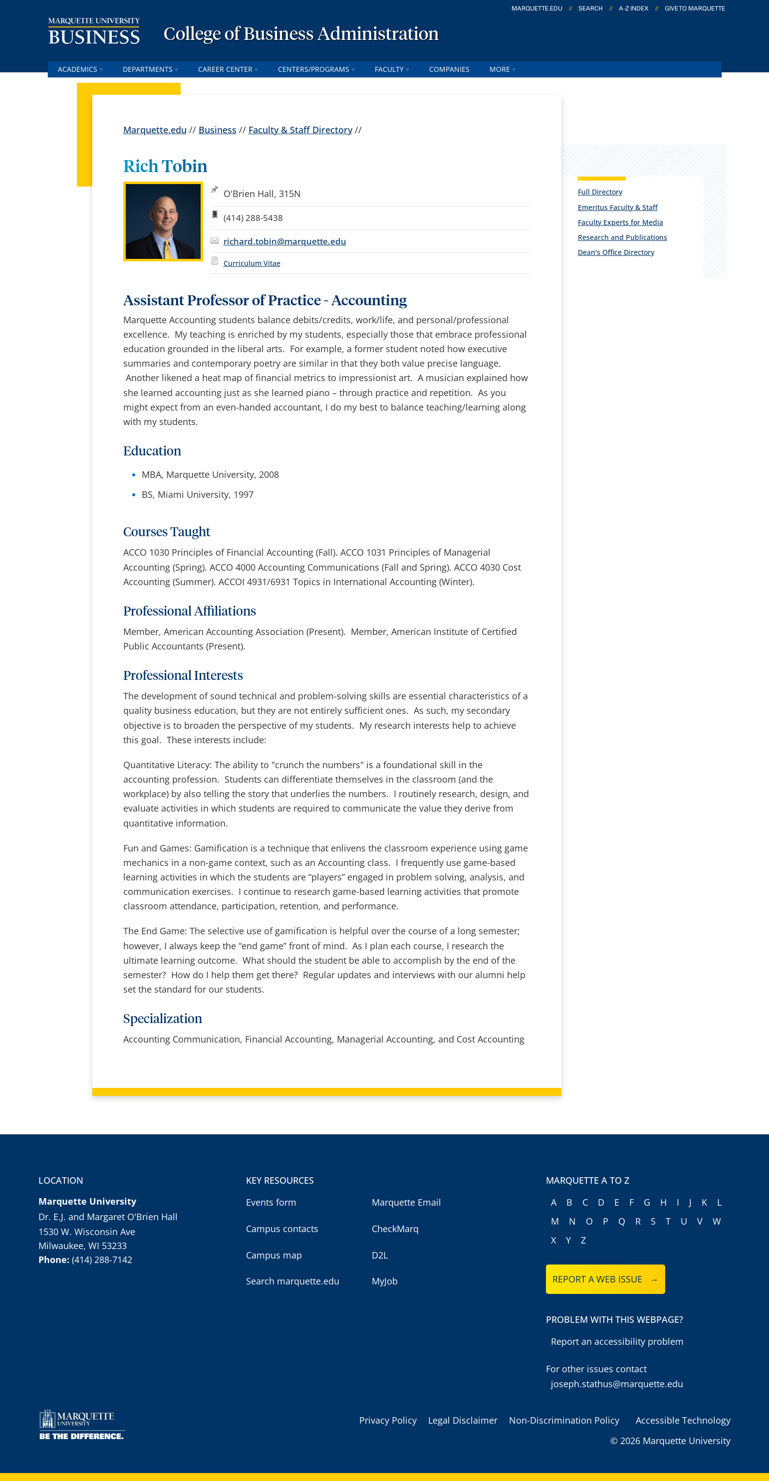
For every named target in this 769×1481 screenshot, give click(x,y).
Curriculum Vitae (252, 263)
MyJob (385, 1281)
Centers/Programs (316, 69)
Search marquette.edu (292, 1281)
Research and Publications (622, 237)
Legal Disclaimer (463, 1420)
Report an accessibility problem (617, 1341)
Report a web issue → (605, 1279)
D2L (380, 1255)
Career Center (228, 69)
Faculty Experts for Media (620, 222)
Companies (449, 69)
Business (218, 129)
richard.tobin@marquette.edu (285, 240)
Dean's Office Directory (616, 252)
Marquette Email (406, 1202)
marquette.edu (537, 8)
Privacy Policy (388, 1420)
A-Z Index (634, 8)
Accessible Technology (683, 1420)
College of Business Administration (301, 35)
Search (590, 8)
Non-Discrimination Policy (564, 1420)
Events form (271, 1202)
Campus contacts (282, 1229)
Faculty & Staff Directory (300, 129)
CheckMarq (395, 1229)
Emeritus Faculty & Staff (618, 207)
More (502, 69)
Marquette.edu (155, 129)
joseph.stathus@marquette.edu (617, 1384)
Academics (80, 69)
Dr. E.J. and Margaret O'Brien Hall (108, 1217)
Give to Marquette (695, 8)
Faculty (392, 69)
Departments (150, 69)
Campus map (274, 1255)
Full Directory (600, 192)
